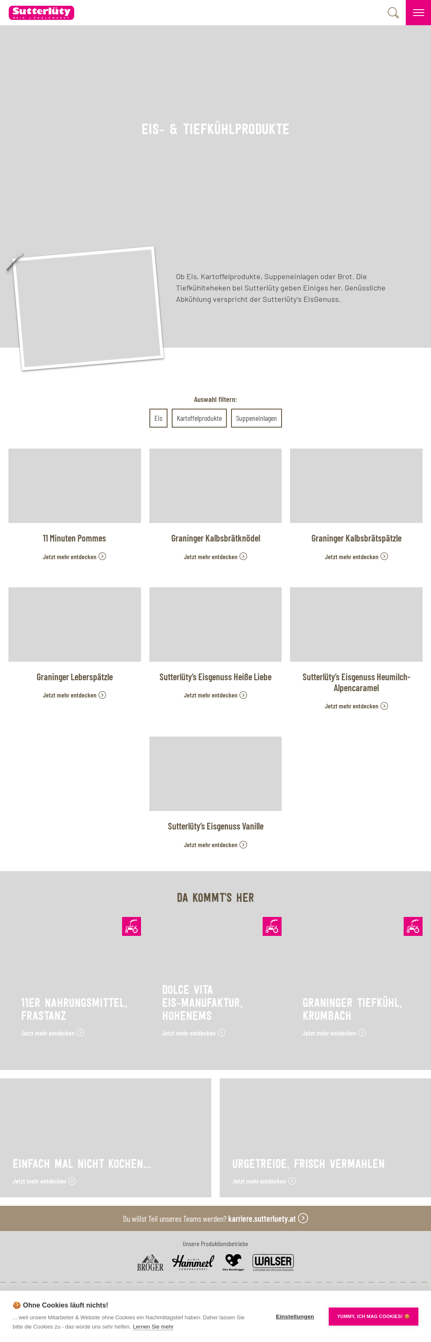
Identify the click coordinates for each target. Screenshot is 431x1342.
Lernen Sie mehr (153, 1327)
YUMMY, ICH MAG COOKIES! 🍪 (373, 1316)
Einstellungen (295, 1316)
